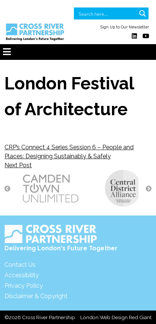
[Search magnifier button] (142, 13)
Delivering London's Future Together (61, 238)
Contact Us (19, 264)
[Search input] (106, 13)
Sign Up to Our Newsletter (124, 27)
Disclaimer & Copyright (36, 296)
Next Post (18, 165)
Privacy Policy (23, 285)
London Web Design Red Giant (116, 317)
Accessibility (21, 275)
